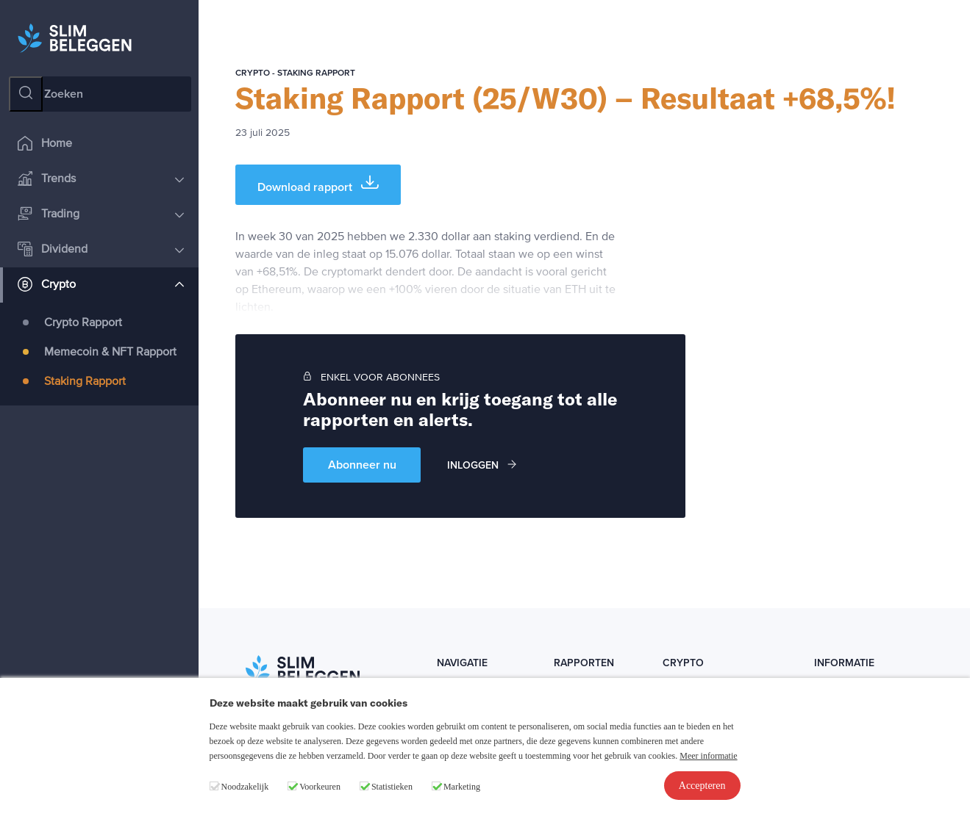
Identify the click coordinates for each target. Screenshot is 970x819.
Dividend (101, 250)
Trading (101, 214)
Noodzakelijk (245, 787)
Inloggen (481, 465)
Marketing (461, 787)
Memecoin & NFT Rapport (110, 352)
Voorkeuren (319, 787)
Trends (101, 179)
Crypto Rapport (83, 323)
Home (45, 144)
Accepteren (702, 785)
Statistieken (392, 787)
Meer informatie (708, 756)
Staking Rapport (85, 382)
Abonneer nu (362, 465)
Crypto (101, 285)
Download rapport (318, 184)
